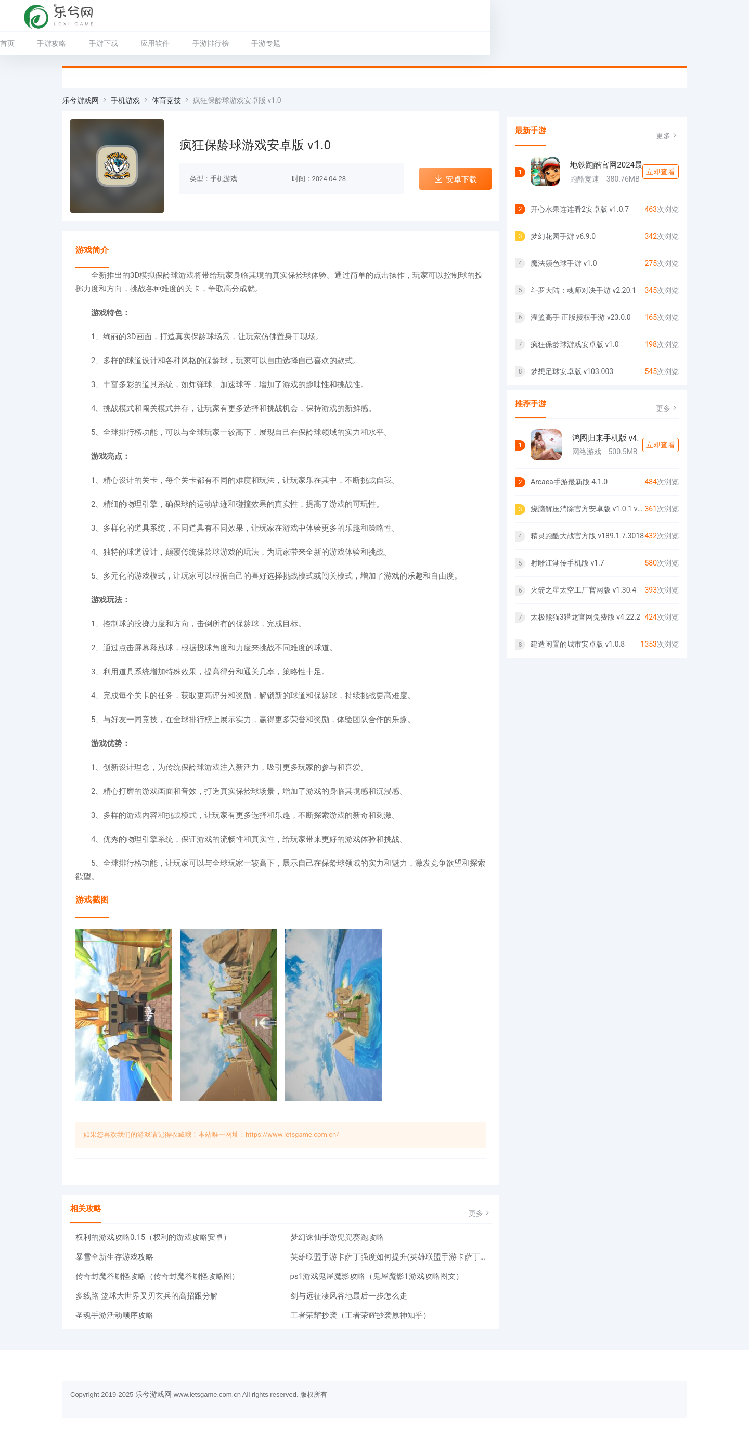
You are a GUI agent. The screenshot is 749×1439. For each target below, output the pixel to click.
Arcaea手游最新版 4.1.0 (569, 482)
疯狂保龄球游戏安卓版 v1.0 (575, 344)
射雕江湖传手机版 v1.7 (567, 563)
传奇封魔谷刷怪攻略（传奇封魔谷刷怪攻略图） (157, 1276)
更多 (480, 1213)
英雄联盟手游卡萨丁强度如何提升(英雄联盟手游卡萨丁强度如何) (391, 1257)
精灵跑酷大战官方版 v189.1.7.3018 (587, 536)
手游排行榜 (273, 43)
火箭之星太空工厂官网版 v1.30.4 (583, 590)
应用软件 (217, 43)
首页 (69, 43)
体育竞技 (166, 100)
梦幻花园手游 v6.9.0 (563, 236)
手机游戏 (125, 100)
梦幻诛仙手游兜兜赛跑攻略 (337, 1237)
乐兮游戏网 (80, 100)
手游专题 (328, 43)
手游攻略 (113, 43)
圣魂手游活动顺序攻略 (114, 1315)
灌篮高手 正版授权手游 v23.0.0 (581, 317)
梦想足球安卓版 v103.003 (572, 371)
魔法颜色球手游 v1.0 (564, 263)
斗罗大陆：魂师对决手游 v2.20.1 (583, 290)
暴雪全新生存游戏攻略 (114, 1257)
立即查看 (660, 172)
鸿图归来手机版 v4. (605, 438)
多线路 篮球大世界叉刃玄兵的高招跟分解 (146, 1296)
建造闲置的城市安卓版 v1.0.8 (578, 644)
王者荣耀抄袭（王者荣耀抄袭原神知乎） (360, 1315)
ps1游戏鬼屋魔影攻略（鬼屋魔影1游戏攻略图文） (376, 1276)
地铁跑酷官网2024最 (606, 165)
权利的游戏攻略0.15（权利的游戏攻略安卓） (153, 1237)
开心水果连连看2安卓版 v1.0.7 (580, 209)
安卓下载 (455, 179)
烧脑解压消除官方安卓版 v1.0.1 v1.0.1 (587, 509)
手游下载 (165, 43)
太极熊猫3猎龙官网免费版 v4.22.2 (585, 617)
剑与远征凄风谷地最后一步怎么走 (348, 1296)
